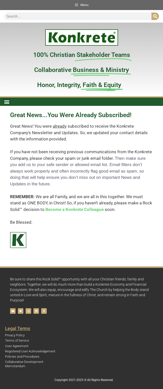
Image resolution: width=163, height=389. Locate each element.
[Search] (155, 16)
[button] (7, 102)
